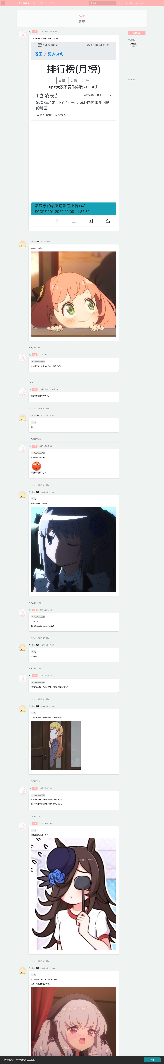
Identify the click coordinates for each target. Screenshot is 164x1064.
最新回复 (131, 79)
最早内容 (131, 40)
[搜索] (102, 3)
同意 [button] (152, 1060)
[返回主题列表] (3, 3)
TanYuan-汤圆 (39, 361)
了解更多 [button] (31, 1060)
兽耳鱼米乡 (24, 3)
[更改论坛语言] (122, 3)
